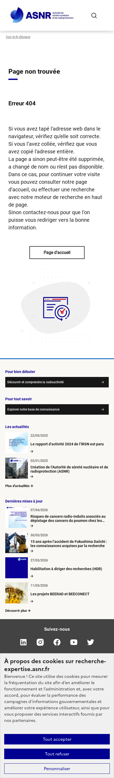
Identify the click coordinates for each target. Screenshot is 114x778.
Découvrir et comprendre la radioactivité (35, 382)
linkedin (23, 642)
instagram (40, 642)
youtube (74, 642)
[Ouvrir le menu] (104, 15)
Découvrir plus (18, 610)
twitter (90, 642)
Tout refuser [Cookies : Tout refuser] (57, 754)
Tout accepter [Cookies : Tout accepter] (57, 739)
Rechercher (94, 15)
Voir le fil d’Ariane (18, 37)
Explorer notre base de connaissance (33, 409)
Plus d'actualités (19, 486)
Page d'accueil (57, 252)
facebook (57, 642)
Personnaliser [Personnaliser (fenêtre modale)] (57, 768)
